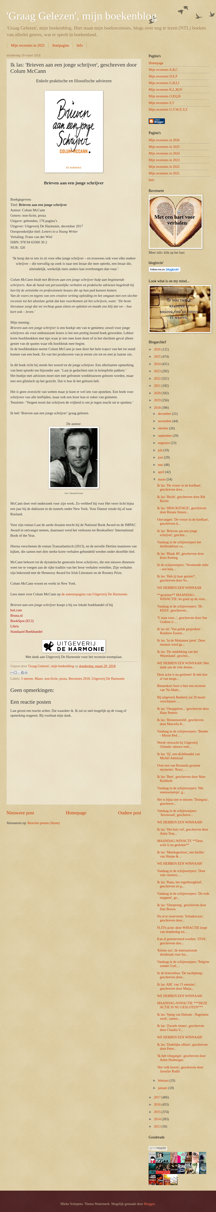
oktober (163, 428)
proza (63, 678)
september (165, 435)
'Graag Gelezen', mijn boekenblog (81, 16)
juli (160, 450)
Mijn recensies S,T (161, 103)
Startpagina (60, 45)
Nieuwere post (20, 812)
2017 (157, 1097)
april (161, 472)
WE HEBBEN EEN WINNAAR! (180, 822)
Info (80, 45)
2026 (157, 349)
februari (164, 1080)
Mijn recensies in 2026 (164, 140)
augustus (164, 443)
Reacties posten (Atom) (44, 823)
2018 (157, 407)
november (165, 421)
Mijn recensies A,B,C (163, 70)
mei (161, 465)
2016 (157, 1104)
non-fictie (51, 678)
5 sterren (27, 678)
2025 (157, 356)
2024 (157, 364)
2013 (157, 1126)
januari (163, 1088)
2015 (157, 1112)
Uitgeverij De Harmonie (108, 678)
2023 (157, 371)
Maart (39, 678)
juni (161, 457)
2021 (157, 386)
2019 (157, 400)
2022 (157, 378)
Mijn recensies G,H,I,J (164, 83)
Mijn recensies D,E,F (163, 76)
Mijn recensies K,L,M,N (165, 89)
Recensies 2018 (79, 678)
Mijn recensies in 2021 (164, 173)
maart (162, 479)
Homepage (76, 812)
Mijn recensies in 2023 (164, 160)
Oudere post (129, 812)
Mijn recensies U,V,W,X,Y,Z (168, 109)
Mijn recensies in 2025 (28, 45)
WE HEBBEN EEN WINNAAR (179, 588)
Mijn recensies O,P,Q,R (165, 96)
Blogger (149, 1204)
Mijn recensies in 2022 (164, 167)
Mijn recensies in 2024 (164, 153)
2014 (157, 1119)
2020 (157, 393)
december (165, 414)
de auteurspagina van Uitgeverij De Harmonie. (94, 594)
